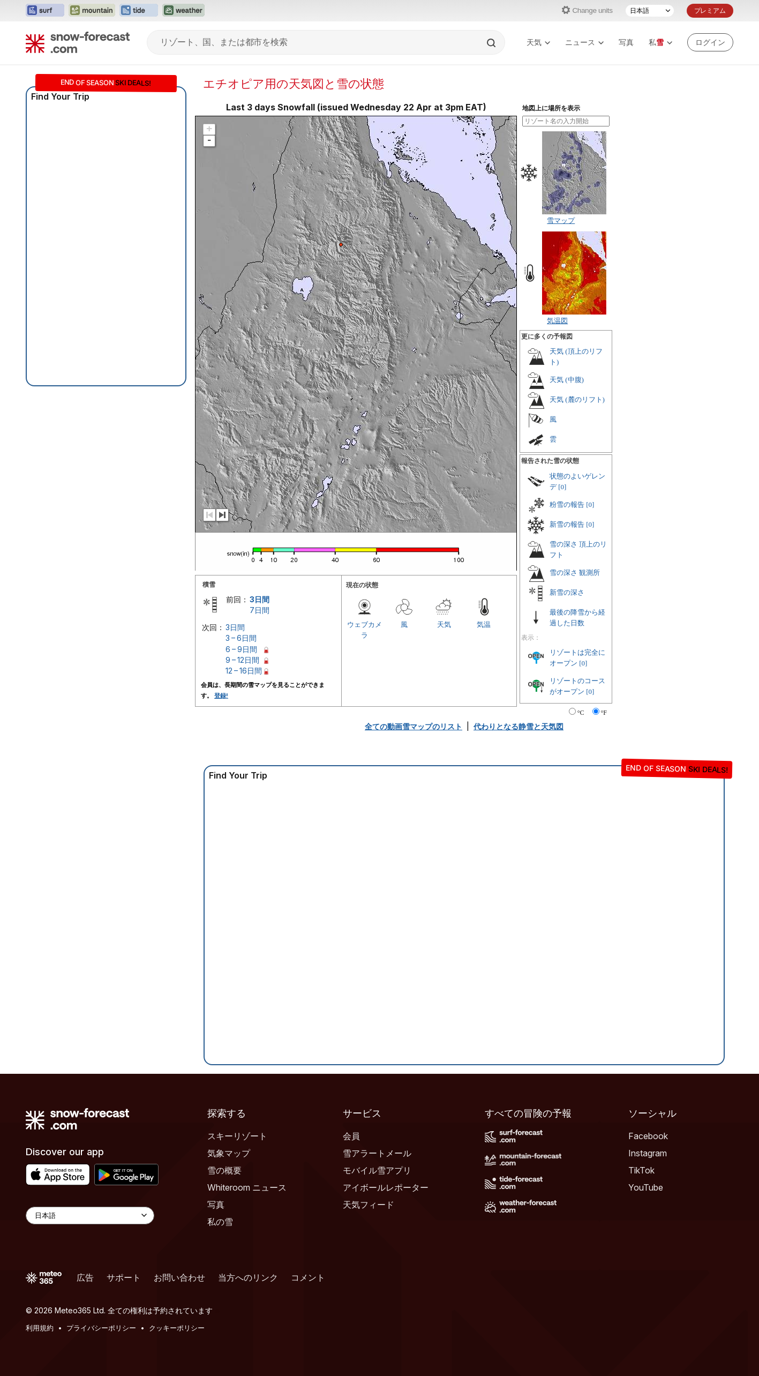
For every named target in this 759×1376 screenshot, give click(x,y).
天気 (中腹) (567, 380)
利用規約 (40, 1327)
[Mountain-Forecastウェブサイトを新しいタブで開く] (92, 11)
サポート (124, 1277)
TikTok (641, 1170)
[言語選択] (650, 11)
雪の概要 (224, 1170)
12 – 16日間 (244, 670)
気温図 (557, 320)
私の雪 (220, 1221)
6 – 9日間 (241, 649)
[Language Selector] (90, 1215)
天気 (538, 42)
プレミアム (710, 10)
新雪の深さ (567, 592)
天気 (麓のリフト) (577, 399)
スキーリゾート (237, 1136)
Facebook (648, 1136)
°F (604, 712)
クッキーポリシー (177, 1327)
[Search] (492, 43)
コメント (308, 1277)
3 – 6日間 (241, 637)
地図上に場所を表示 (551, 108)
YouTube (645, 1187)
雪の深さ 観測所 (575, 573)
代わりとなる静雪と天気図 (518, 726)
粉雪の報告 (567, 504)
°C (580, 712)
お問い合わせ (179, 1277)
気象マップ (228, 1153)
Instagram (647, 1153)
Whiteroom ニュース (247, 1187)
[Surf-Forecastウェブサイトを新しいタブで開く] (45, 11)
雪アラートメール (377, 1153)
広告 (85, 1277)
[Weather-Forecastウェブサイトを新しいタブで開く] (183, 11)
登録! (221, 695)
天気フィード (368, 1204)
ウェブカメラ (364, 629)
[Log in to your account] (710, 42)
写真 (626, 42)
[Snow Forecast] (78, 42)
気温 (484, 624)
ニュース (584, 42)
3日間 (259, 599)
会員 (351, 1136)
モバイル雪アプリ (377, 1170)
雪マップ (561, 220)
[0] (562, 487)
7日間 (259, 610)
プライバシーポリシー (101, 1327)
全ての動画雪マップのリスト (413, 726)
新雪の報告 (567, 524)
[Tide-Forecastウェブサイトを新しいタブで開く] (138, 11)
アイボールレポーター (386, 1187)
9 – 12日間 (242, 659)
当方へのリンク (248, 1277)
